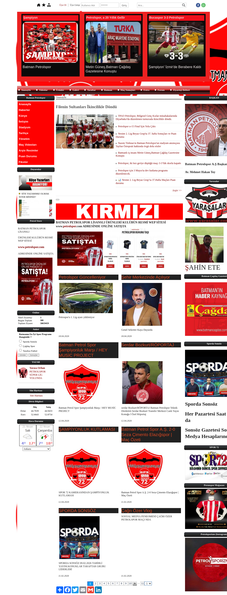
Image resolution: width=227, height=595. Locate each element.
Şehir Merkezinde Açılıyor (145, 277)
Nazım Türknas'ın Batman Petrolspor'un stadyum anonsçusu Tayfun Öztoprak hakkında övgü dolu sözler (148, 145)
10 (130, 583)
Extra (146, 90)
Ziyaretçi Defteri (181, 90)
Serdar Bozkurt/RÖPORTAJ (147, 344)
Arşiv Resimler (28, 150)
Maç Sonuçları (128, 90)
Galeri (75, 90)
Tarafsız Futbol (28, 351)
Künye (23, 115)
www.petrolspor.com (31, 247)
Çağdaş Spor (27, 346)
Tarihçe (23, 133)
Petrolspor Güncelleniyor (82, 277)
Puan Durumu (28, 156)
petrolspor (69, 226)
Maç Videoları (28, 144)
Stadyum (24, 127)
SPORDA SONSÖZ (77, 510)
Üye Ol (63, 5)
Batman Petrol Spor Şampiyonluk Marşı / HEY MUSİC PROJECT (83, 350)
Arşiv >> (177, 190)
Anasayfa (26, 90)
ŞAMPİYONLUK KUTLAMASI (87, 429)
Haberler (24, 110)
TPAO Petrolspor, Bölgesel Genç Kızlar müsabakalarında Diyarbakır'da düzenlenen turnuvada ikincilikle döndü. (146, 117)
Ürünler (60, 90)
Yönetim (24, 139)
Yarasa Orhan (37, 367)
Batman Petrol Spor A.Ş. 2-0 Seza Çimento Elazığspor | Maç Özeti (148, 434)
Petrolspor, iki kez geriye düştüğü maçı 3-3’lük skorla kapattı (148, 163)
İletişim (23, 121)
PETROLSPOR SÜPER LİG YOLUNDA (38, 375)
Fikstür (23, 162)
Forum (161, 90)
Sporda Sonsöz (28, 341)
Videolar (43, 90)
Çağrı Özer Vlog (136, 510)
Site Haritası (36, 395)
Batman (108, 90)
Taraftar (91, 90)
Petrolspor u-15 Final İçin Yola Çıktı (135, 126)
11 (142, 583)
